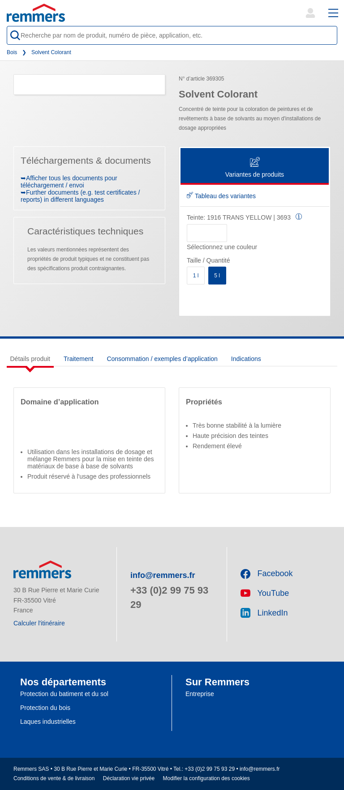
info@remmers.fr (162, 575)
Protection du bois (45, 707)
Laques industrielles (48, 721)
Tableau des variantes (221, 196)
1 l (196, 275)
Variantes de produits (254, 168)
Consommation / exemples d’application (162, 358)
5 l (217, 275)
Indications (246, 358)
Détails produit (30, 358)
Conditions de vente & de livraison (54, 778)
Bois (12, 52)
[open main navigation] (333, 13)
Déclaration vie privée (129, 778)
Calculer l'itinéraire (39, 623)
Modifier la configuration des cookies (206, 778)
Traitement (78, 358)
